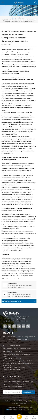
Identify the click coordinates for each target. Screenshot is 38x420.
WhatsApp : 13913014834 (14, 351)
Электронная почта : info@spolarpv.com (19, 348)
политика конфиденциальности (19, 407)
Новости (21, 18)
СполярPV (10, 52)
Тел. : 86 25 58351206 (13, 345)
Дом (14, 18)
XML (18, 405)
